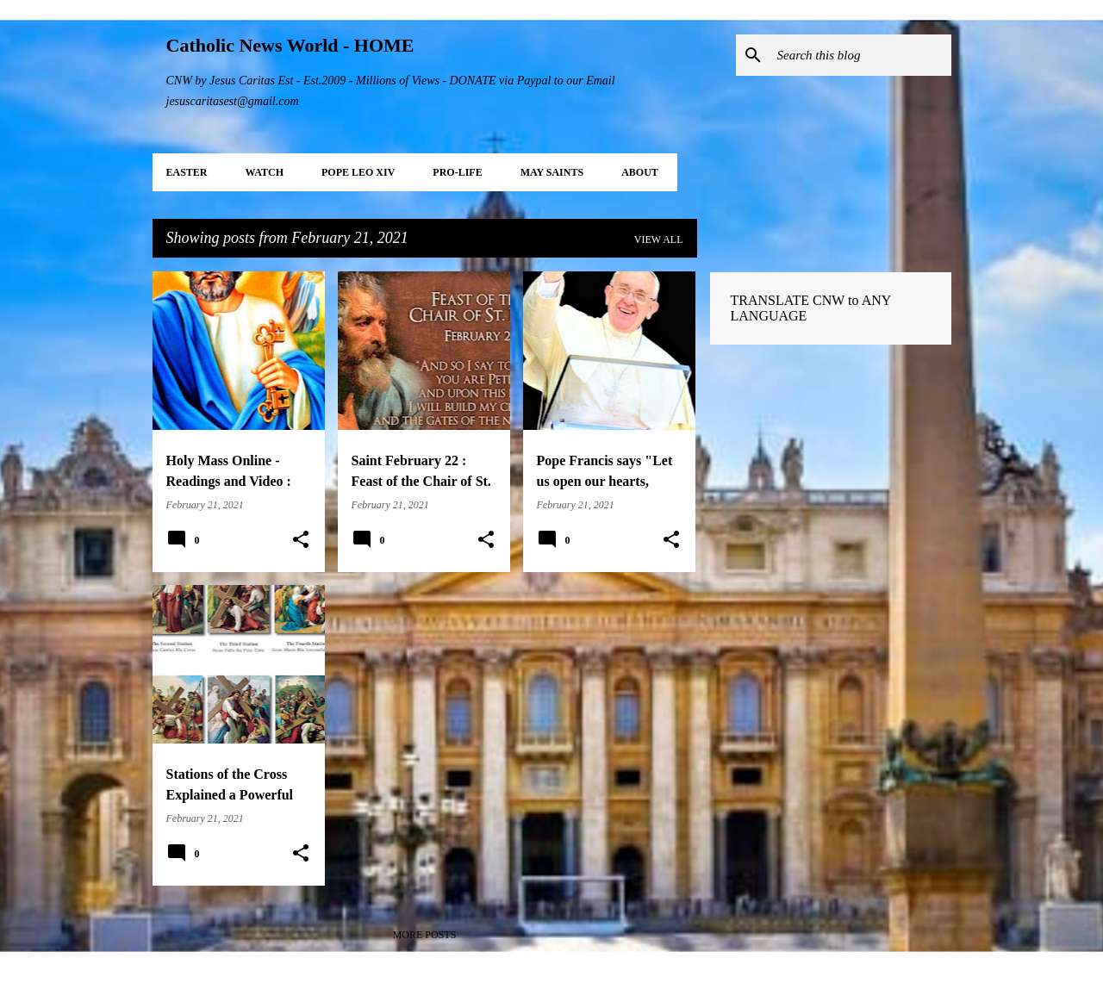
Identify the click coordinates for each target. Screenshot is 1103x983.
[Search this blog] (860, 55)
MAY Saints (551, 172)
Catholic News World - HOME (290, 45)
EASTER (187, 172)
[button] (300, 540)
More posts (425, 935)
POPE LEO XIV (358, 172)
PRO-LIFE (457, 172)
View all (658, 239)
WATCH (265, 172)
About (639, 172)
